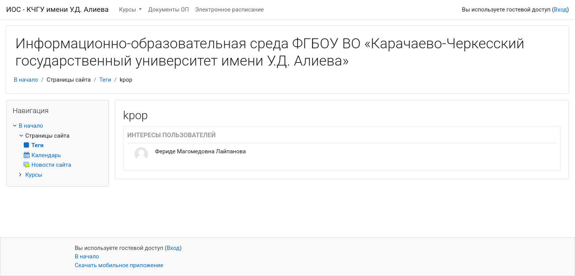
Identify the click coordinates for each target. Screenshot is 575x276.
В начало (26, 79)
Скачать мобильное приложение (119, 265)
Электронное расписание (229, 9)
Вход (560, 9)
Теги (105, 79)
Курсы (128, 9)
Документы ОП (168, 9)
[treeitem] (57, 126)
